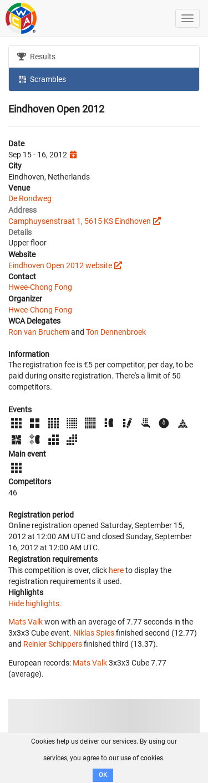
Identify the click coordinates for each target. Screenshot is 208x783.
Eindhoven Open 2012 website (60, 265)
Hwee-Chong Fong (40, 287)
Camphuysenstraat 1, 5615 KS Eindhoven (79, 221)
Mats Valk (25, 621)
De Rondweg (30, 198)
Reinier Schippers (52, 643)
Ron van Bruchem (38, 331)
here (116, 570)
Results (36, 56)
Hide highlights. (35, 603)
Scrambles (41, 79)
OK (103, 775)
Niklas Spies (93, 632)
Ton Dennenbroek (116, 331)
